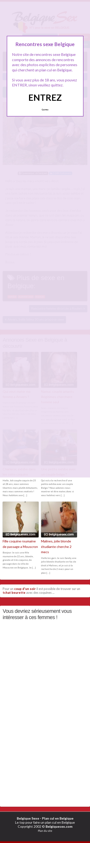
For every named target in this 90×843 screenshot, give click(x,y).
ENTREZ (45, 97)
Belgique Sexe (28, 818)
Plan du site (45, 830)
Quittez (45, 109)
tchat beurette (14, 592)
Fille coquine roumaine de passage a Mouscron (20, 543)
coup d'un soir (25, 589)
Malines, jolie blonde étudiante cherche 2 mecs (56, 546)
